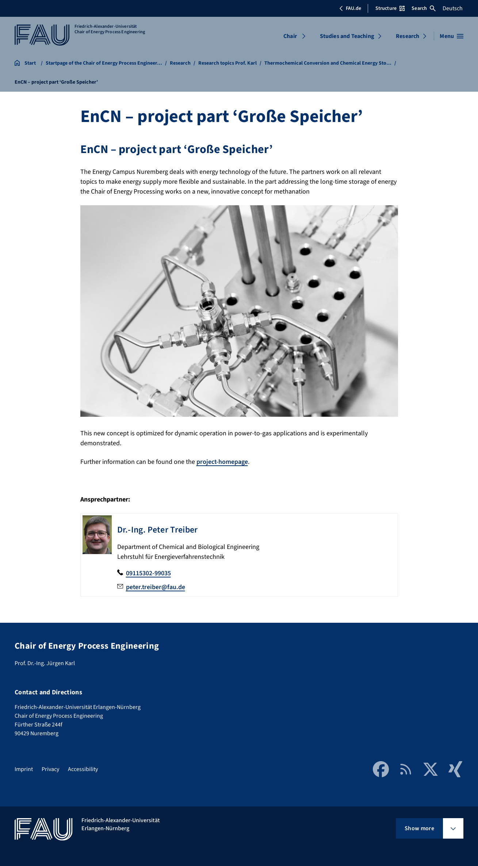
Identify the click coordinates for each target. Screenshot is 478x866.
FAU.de (350, 8)
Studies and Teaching (347, 36)
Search (424, 8)
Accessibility (83, 768)
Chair (290, 36)
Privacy (50, 768)
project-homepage (222, 461)
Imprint (24, 768)
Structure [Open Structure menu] (390, 8)
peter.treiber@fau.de (156, 586)
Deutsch (453, 8)
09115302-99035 (148, 573)
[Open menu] (451, 36)
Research (407, 36)
